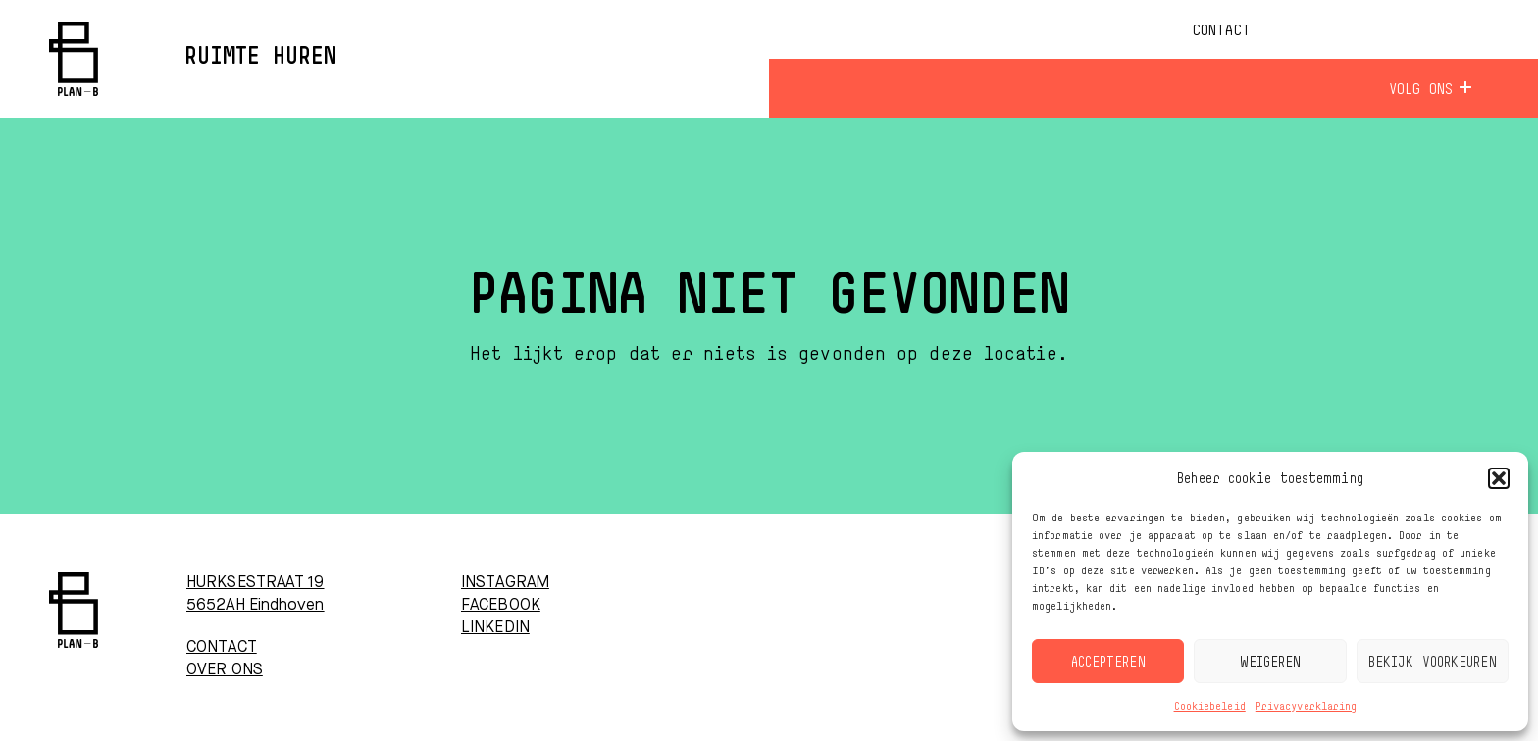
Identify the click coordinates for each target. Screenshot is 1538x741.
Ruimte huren (260, 57)
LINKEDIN (495, 628)
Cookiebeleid (1210, 705)
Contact (1221, 29)
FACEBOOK (500, 606)
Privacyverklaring (1307, 705)
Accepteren (1108, 661)
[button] (1499, 478)
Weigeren (1271, 661)
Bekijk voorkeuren (1432, 661)
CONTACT (221, 648)
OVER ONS (224, 670)
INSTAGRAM (505, 583)
